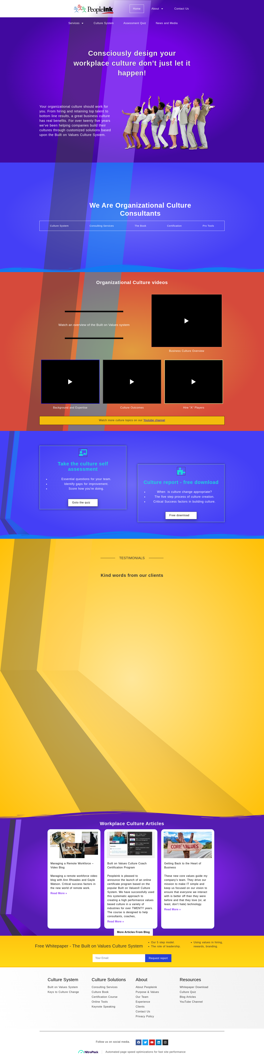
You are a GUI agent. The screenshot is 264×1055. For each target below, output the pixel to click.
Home (137, 8)
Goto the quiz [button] (81, 502)
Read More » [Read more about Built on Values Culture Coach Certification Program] (115, 921)
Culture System (104, 23)
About (157, 9)
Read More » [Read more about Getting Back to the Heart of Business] (172, 909)
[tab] (59, 226)
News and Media (167, 23)
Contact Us (181, 8)
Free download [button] (179, 515)
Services (76, 23)
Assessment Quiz (134, 23)
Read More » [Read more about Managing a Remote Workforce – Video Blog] (59, 893)
